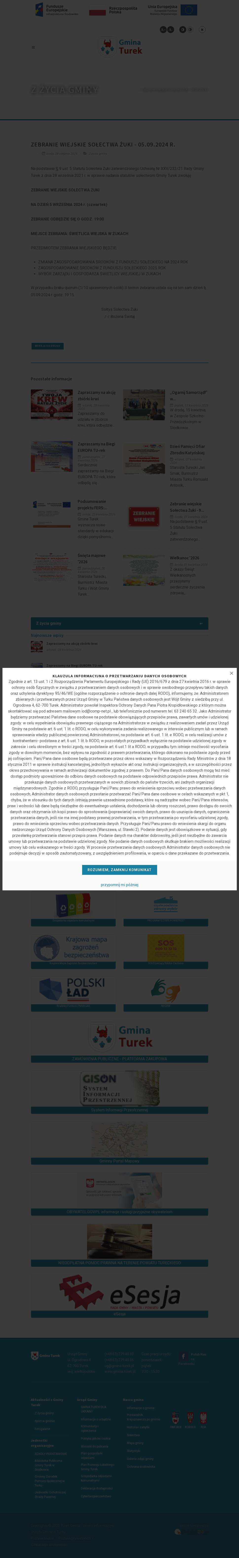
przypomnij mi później (119, 884)
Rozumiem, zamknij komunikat (120, 870)
